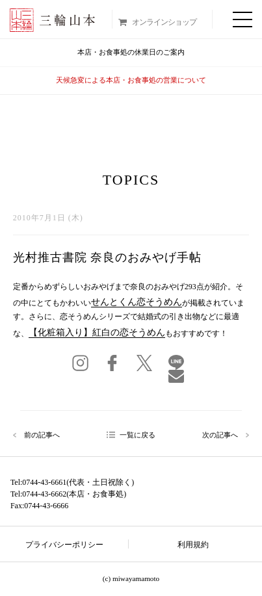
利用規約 (193, 544)
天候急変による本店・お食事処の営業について (131, 80)
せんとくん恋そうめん (136, 302)
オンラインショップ (164, 22)
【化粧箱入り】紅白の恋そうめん (97, 332)
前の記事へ (42, 435)
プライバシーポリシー (64, 544)
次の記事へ (220, 435)
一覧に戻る (137, 435)
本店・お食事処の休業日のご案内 (131, 52)
